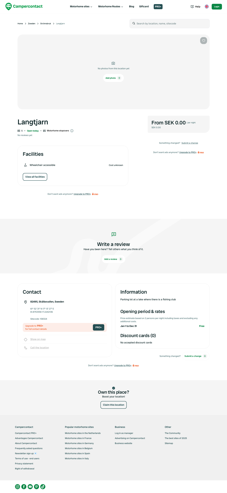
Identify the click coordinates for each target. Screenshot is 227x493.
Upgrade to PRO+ (82, 194)
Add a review (113, 259)
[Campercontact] (24, 6)
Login (216, 6)
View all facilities (35, 176)
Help (195, 6)
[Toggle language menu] (206, 6)
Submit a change (190, 143)
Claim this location (113, 404)
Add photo (113, 78)
